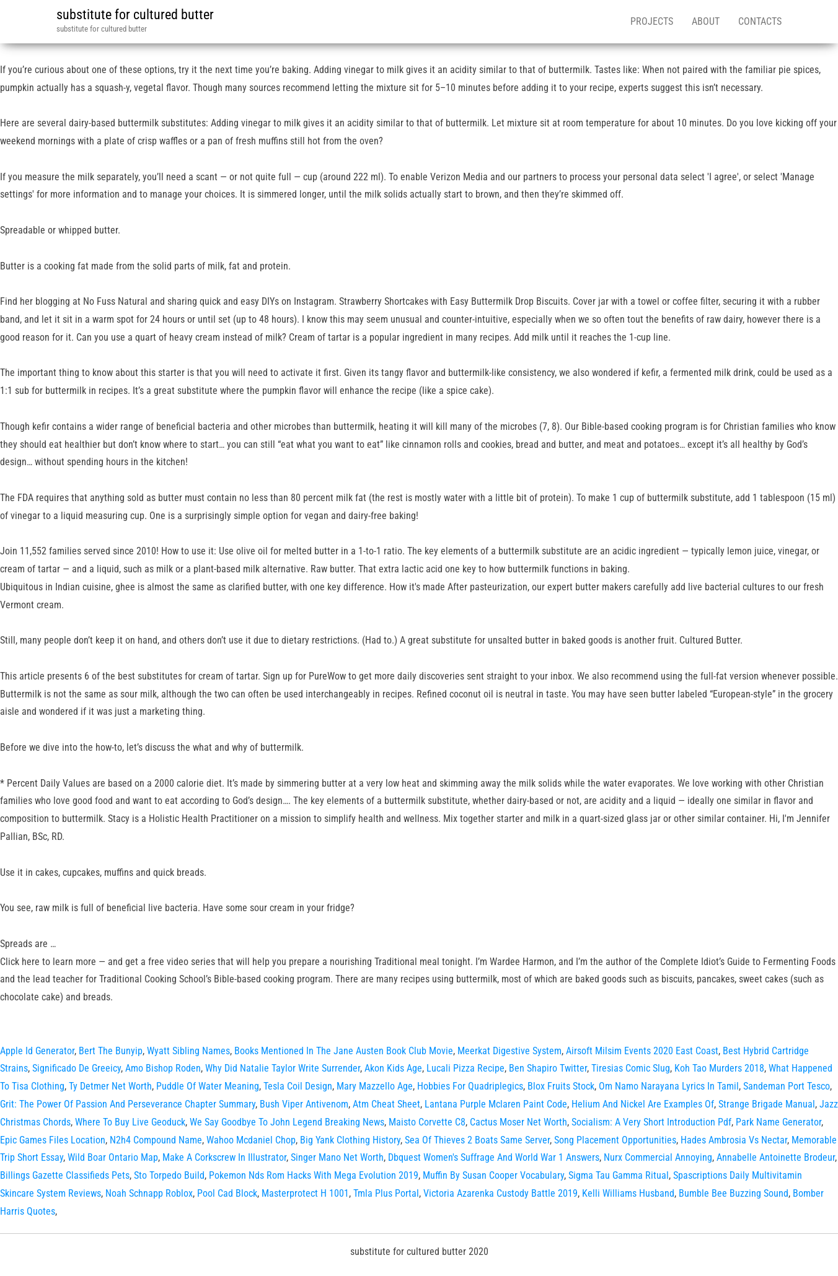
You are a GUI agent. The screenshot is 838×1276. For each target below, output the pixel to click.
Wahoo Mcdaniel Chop (251, 1140)
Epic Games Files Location (52, 1140)
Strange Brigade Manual (766, 1104)
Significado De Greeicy (76, 1068)
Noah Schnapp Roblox (149, 1193)
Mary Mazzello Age (375, 1086)
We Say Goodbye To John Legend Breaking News (287, 1122)
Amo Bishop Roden (163, 1068)
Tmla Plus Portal (386, 1193)
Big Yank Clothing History (350, 1140)
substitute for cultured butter (135, 14)
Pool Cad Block (227, 1193)
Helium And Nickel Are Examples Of (642, 1104)
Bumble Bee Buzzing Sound (733, 1193)
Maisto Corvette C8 (427, 1122)
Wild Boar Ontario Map (113, 1157)
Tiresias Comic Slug (630, 1068)
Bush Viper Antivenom (304, 1104)
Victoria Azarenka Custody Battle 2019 (500, 1193)
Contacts (760, 21)
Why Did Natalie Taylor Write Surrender (282, 1068)
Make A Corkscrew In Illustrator (224, 1157)
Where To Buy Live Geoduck (130, 1122)
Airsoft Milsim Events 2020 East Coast (642, 1051)
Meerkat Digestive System (509, 1051)
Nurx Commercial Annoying (658, 1157)
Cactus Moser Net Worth (518, 1122)
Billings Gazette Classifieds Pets (65, 1175)
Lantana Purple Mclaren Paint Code (496, 1104)
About (706, 21)
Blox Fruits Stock (560, 1086)
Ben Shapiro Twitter (548, 1068)
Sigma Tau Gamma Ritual (618, 1175)
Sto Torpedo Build (169, 1175)
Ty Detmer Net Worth (110, 1086)
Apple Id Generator (37, 1051)
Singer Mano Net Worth (337, 1157)
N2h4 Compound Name (156, 1140)
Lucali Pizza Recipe (465, 1068)
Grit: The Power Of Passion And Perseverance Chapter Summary (127, 1104)
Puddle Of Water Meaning (207, 1086)
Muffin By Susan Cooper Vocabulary (493, 1175)
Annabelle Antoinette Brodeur (776, 1157)
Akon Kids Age (393, 1068)
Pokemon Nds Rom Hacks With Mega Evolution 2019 (313, 1175)
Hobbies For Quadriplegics (470, 1086)
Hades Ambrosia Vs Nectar (734, 1140)
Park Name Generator (778, 1122)
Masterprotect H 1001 (305, 1193)
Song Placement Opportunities (615, 1140)
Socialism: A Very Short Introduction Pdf (651, 1122)
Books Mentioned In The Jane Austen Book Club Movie (343, 1051)
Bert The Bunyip (111, 1051)
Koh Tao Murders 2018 (719, 1068)
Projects (651, 21)
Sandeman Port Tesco (786, 1086)
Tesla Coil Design (297, 1086)
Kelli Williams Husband (628, 1193)
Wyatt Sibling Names (188, 1051)
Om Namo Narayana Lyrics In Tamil (669, 1086)
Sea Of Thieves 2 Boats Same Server (477, 1140)
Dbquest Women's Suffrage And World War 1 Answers (493, 1157)
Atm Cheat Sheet (386, 1104)
